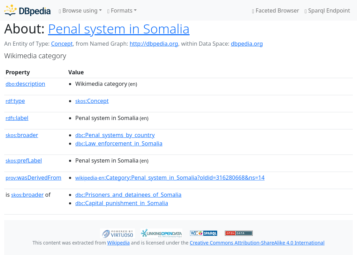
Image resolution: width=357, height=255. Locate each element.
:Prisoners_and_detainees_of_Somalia (128, 194)
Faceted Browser (275, 10)
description (25, 84)
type (15, 101)
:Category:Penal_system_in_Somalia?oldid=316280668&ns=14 (170, 177)
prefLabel (24, 160)
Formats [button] (119, 10)
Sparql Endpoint (327, 10)
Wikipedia (118, 242)
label (17, 118)
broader (22, 135)
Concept (62, 43)
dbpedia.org (247, 43)
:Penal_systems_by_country (115, 135)
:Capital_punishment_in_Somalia (121, 203)
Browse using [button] (78, 10)
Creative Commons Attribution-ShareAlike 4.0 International (257, 242)
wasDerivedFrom (33, 177)
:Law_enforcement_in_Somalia (118, 143)
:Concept (92, 101)
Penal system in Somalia (119, 28)
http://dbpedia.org (154, 43)
